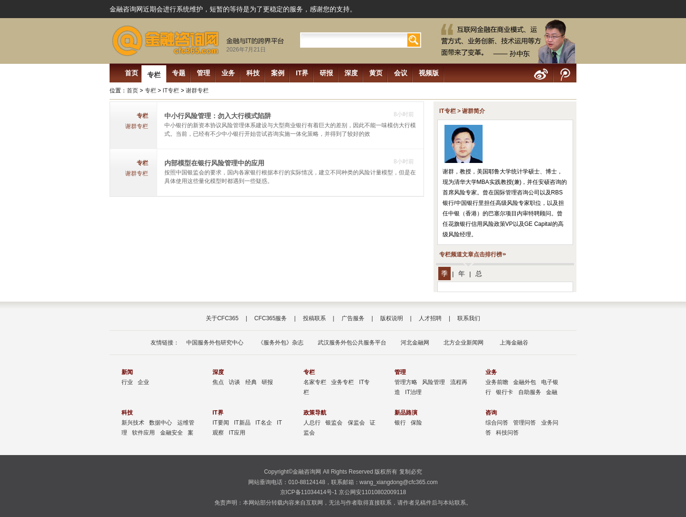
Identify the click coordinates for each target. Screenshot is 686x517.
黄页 (376, 73)
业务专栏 (342, 382)
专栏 (154, 75)
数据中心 (160, 422)
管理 (203, 73)
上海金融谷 (513, 342)
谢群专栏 (197, 90)
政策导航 (314, 412)
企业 (143, 382)
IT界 (302, 73)
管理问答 (524, 422)
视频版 (429, 73)
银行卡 (504, 392)
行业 (127, 382)
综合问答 (496, 422)
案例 (277, 73)
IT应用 (237, 432)
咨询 (491, 412)
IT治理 (413, 392)
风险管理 (433, 382)
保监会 (356, 422)
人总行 (312, 422)
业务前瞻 (496, 382)
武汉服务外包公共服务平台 (352, 342)
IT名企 (263, 422)
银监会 (334, 422)
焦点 (218, 382)
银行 (400, 422)
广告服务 (353, 318)
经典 (251, 382)
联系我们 (468, 318)
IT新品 (242, 422)
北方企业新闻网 (464, 342)
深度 (351, 73)
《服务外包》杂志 (280, 342)
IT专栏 (170, 90)
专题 (178, 73)
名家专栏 (314, 382)
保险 (416, 422)
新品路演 (405, 412)
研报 (326, 73)
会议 (400, 73)
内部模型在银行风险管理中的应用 (214, 163)
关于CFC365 (222, 318)
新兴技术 (132, 422)
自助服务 (529, 392)
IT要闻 (220, 422)
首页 (131, 73)
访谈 (234, 382)
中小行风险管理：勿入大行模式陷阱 (217, 116)
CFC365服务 (270, 318)
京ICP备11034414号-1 (308, 492)
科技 (253, 73)
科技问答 (507, 432)
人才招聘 (430, 318)
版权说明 (391, 318)
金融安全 (171, 432)
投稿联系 (314, 318)
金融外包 (524, 382)
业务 (228, 73)
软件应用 (143, 432)
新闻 (127, 372)
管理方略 (405, 382)
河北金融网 (415, 342)
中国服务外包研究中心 (214, 342)
